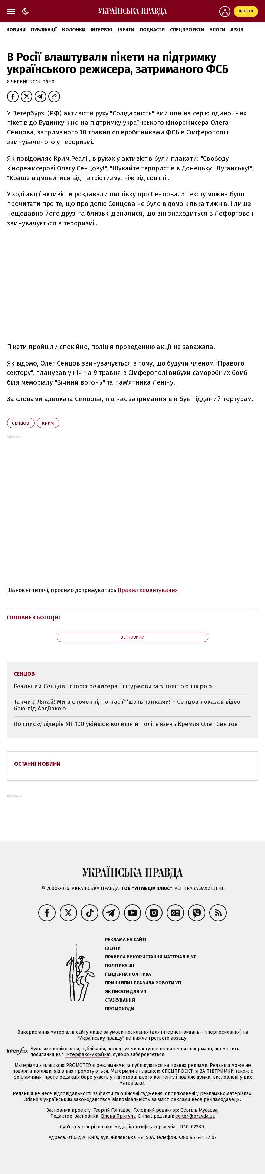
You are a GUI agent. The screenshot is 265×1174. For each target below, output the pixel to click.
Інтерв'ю (101, 30)
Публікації (44, 30)
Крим (48, 423)
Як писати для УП (125, 991)
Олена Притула (118, 1116)
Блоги (217, 30)
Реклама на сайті (125, 939)
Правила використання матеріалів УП (151, 956)
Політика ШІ (119, 965)
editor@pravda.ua (195, 1116)
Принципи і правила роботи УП (143, 982)
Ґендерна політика (128, 974)
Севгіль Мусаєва (198, 1110)
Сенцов (20, 423)
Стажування (120, 1000)
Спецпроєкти (187, 30)
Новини (16, 30)
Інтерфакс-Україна (87, 1055)
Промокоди (119, 1008)
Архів (236, 30)
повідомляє (34, 158)
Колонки (73, 30)
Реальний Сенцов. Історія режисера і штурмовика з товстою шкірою (113, 686)
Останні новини (37, 763)
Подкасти (152, 30)
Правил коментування (148, 590)
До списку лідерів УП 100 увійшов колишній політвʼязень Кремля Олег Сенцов (126, 724)
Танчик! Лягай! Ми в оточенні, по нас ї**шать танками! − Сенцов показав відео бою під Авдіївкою (127, 705)
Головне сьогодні (33, 617)
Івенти (126, 30)
